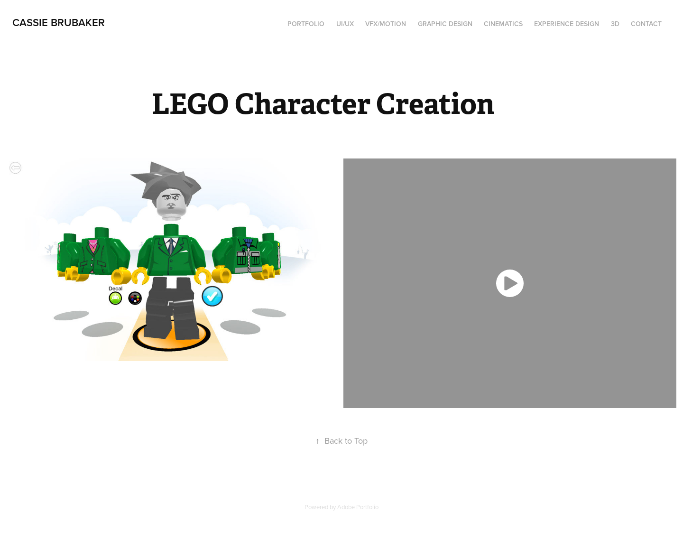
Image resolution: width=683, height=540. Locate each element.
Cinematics (503, 23)
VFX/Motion (385, 23)
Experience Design (566, 23)
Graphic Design (445, 23)
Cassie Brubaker (58, 22)
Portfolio (305, 23)
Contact (646, 23)
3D (615, 23)
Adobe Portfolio (357, 507)
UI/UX (345, 23)
